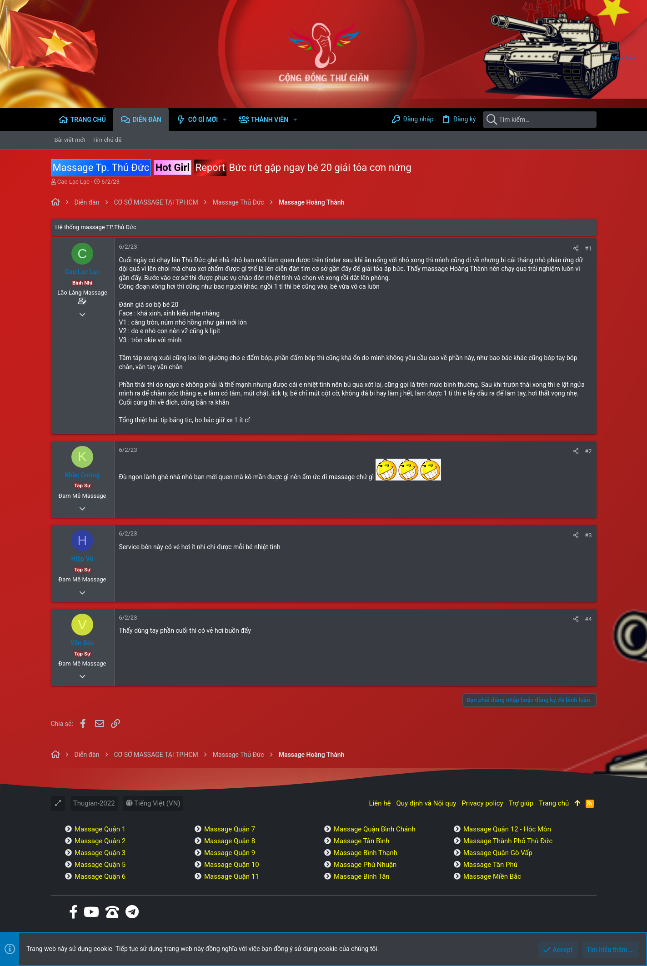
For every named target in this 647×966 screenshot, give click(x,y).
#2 (588, 451)
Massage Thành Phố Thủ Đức (507, 841)
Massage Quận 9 (229, 853)
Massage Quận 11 (231, 876)
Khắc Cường (82, 475)
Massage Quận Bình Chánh (375, 829)
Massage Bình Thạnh (365, 853)
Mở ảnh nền (625, 58)
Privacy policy (482, 803)
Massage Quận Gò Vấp (497, 853)
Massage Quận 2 (100, 841)
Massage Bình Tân (362, 876)
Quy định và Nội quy (426, 803)
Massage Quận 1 (100, 829)
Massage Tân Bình (362, 841)
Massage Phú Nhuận (365, 865)
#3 (588, 535)
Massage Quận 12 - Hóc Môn (507, 829)
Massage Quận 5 (100, 865)
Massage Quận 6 (100, 876)
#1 (588, 248)
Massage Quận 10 (231, 865)
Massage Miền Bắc (492, 876)
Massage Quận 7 (229, 829)
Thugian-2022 (94, 803)
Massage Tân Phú (490, 865)
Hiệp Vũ (82, 558)
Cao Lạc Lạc (73, 181)
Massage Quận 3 (100, 853)
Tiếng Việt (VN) (153, 803)
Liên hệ (380, 803)
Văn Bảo (82, 642)
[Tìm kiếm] (540, 119)
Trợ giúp (521, 803)
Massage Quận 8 (229, 841)
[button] (225, 119)
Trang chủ (554, 803)
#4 (588, 619)
